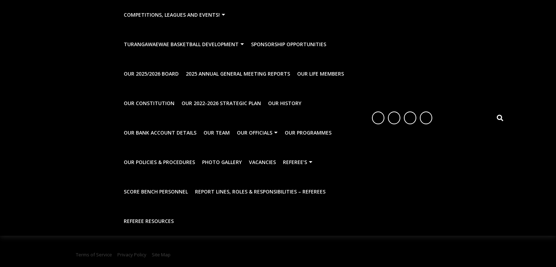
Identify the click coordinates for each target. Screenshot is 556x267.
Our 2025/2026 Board (151, 73)
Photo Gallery (222, 162)
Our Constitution (149, 103)
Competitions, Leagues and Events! (172, 14)
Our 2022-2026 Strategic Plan (221, 103)
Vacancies (262, 162)
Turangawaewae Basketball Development (181, 44)
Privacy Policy (131, 254)
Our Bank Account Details (160, 132)
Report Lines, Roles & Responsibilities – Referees (260, 191)
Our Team (217, 132)
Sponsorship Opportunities (288, 44)
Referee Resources (149, 221)
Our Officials (254, 132)
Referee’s (295, 162)
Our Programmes (308, 132)
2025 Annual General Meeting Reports (238, 73)
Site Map (161, 254)
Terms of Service (94, 254)
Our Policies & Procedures (159, 162)
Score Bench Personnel (156, 191)
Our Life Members (320, 73)
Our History (284, 103)
